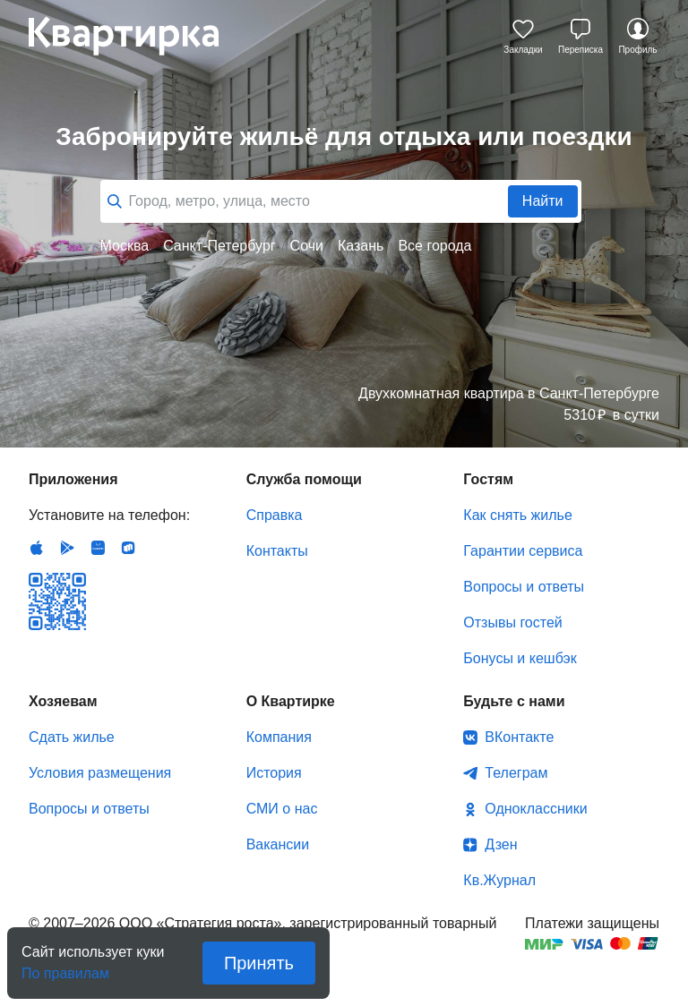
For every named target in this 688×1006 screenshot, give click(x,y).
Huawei (98, 548)
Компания (279, 737)
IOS (37, 548)
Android (67, 548)
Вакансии (278, 844)
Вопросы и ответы (523, 586)
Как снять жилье (517, 515)
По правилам (65, 968)
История (274, 772)
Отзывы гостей (512, 622)
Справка (274, 515)
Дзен (501, 844)
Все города (434, 245)
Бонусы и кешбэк (519, 658)
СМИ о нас (282, 808)
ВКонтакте (519, 737)
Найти (542, 201)
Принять (259, 963)
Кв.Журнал (499, 880)
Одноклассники (536, 808)
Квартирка (136, 35)
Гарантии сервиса (522, 550)
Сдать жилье (72, 737)
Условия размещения (100, 772)
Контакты (277, 550)
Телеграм (516, 772)
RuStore (128, 548)
